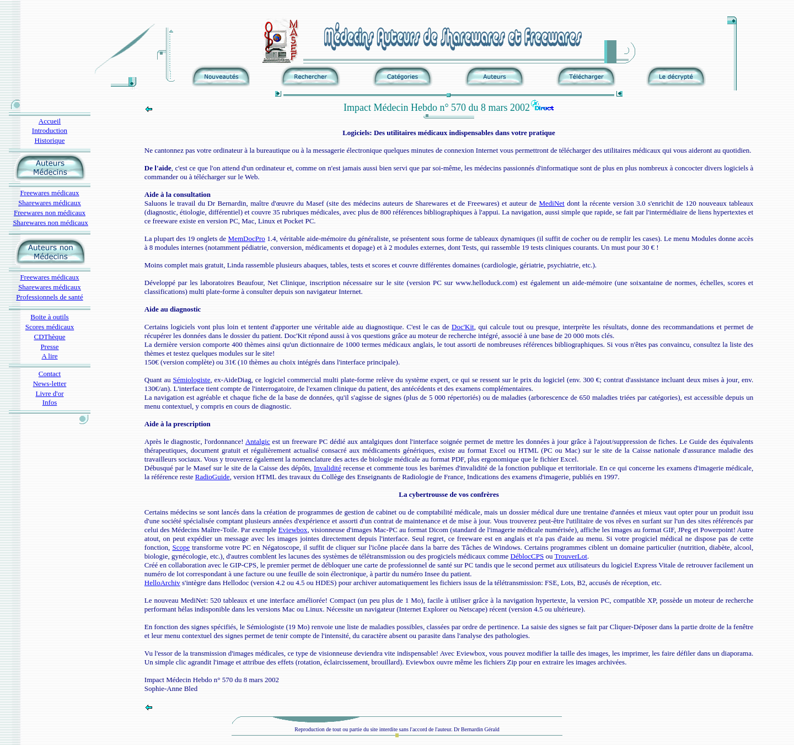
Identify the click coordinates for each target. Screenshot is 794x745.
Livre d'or (49, 393)
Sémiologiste (192, 380)
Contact (50, 373)
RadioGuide (212, 477)
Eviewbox (293, 530)
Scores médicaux (49, 327)
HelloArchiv (162, 582)
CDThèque (49, 337)
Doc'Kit (463, 327)
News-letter (50, 383)
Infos (49, 402)
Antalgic (257, 441)
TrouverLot (570, 556)
